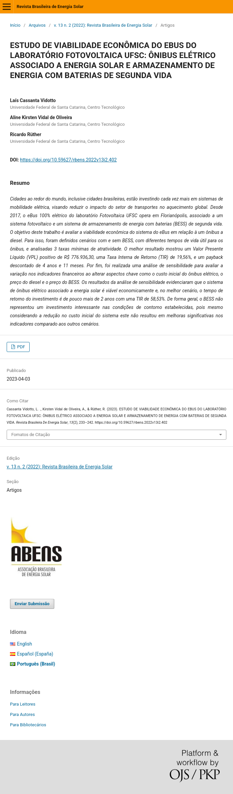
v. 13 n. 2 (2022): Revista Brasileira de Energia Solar (103, 25)
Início (15, 25)
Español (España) (35, 654)
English (24, 644)
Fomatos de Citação (30, 434)
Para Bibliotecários (28, 724)
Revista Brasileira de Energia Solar (50, 6)
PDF (20, 346)
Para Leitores (22, 704)
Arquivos (37, 25)
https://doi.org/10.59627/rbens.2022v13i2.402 (68, 159)
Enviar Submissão (32, 603)
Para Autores (22, 714)
